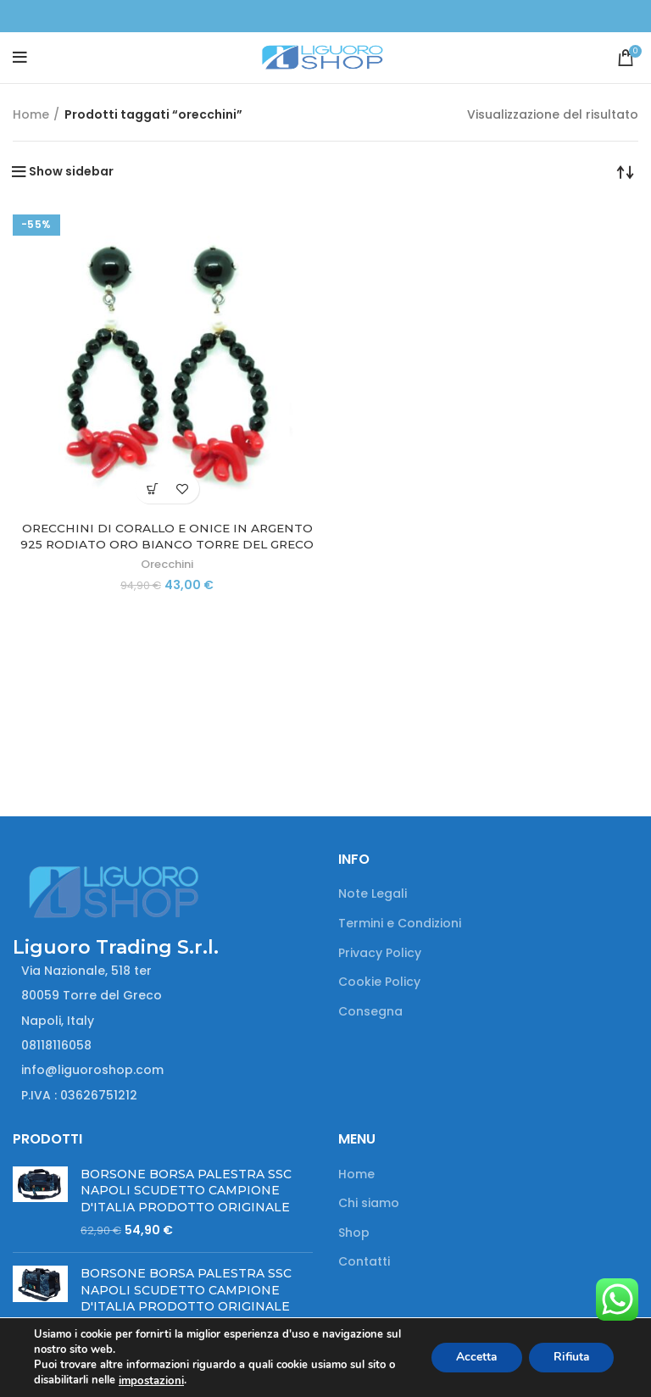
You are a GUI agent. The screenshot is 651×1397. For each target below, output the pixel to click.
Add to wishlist (182, 489)
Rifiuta (569, 1358)
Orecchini (167, 564)
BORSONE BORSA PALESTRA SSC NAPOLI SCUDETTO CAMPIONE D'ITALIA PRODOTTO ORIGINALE (186, 1190)
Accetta (472, 1358)
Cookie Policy (379, 982)
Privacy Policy (379, 953)
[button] (152, 489)
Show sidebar (71, 171)
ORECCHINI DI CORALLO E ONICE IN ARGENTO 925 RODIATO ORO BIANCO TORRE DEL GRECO (167, 535)
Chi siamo (368, 1203)
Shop (354, 1233)
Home (31, 114)
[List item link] (163, 1045)
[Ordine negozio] (625, 171)
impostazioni (150, 1381)
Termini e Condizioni (399, 924)
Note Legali (372, 894)
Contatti (364, 1262)
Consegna (370, 1012)
